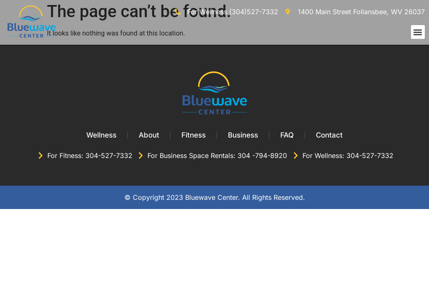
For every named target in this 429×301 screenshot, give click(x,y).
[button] (418, 32)
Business (243, 135)
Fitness (193, 135)
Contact (329, 135)
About (149, 135)
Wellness (101, 135)
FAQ (287, 135)
